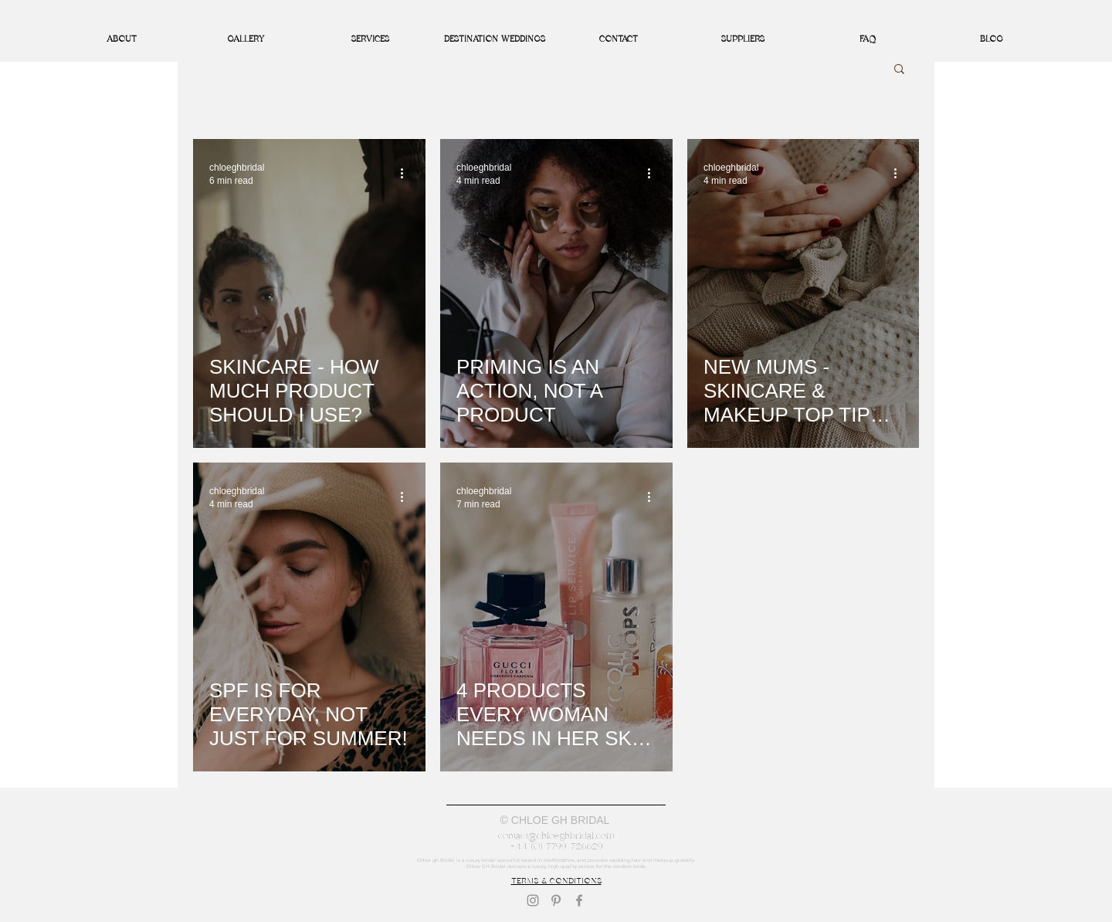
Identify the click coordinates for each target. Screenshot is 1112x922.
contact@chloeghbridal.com (556, 835)
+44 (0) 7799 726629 (556, 846)
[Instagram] (533, 900)
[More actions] (407, 173)
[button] (899, 70)
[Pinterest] (556, 900)
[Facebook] (579, 900)
